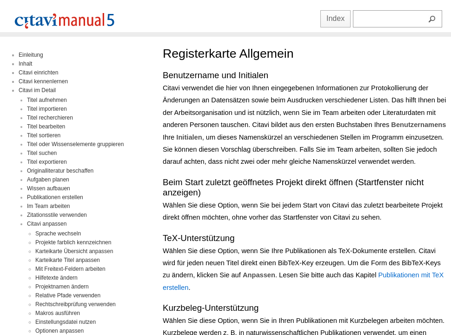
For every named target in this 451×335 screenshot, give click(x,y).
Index (335, 18)
